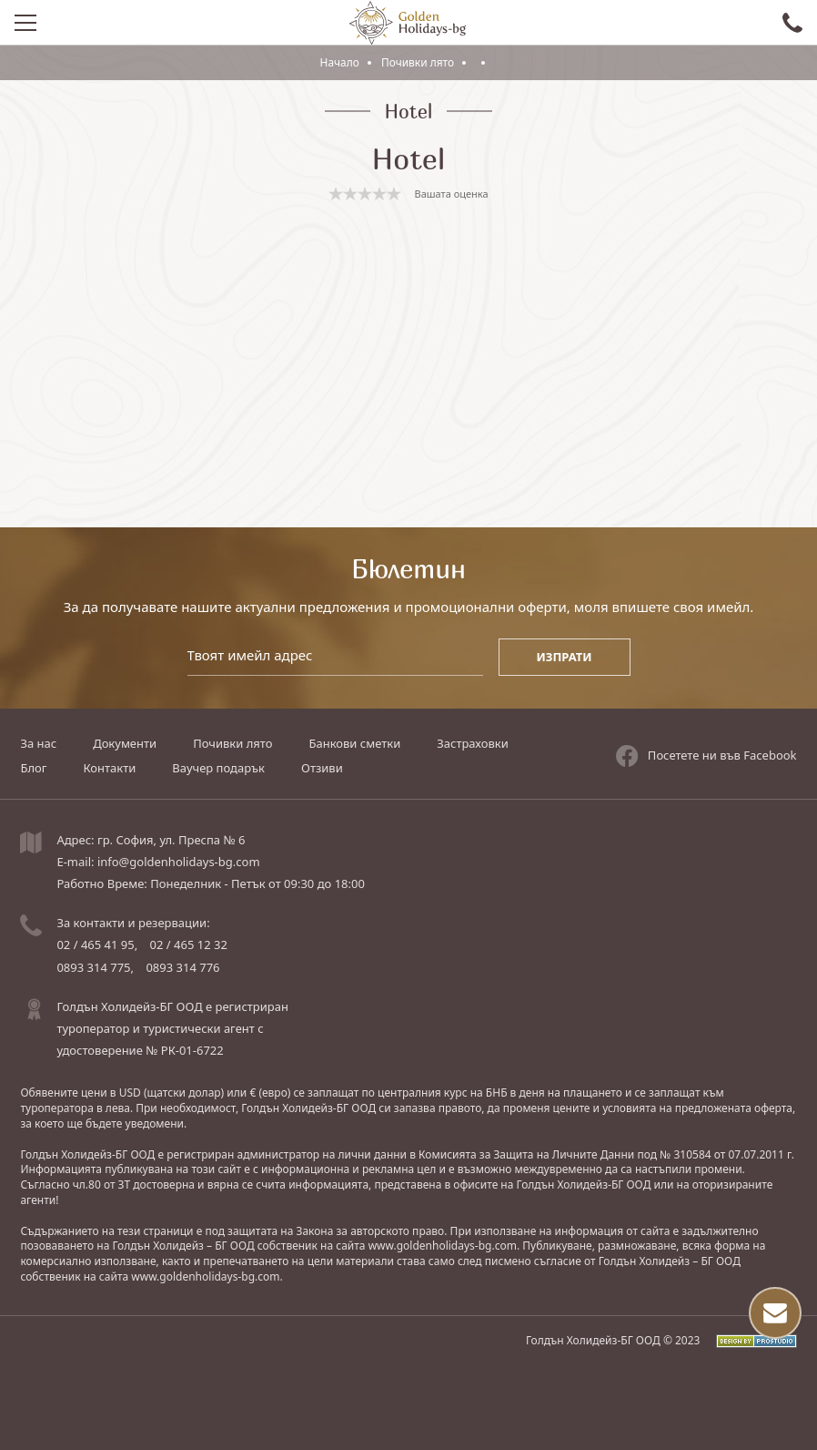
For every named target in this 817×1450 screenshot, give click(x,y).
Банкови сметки (354, 743)
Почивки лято (419, 62)
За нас (38, 743)
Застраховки (472, 743)
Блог (33, 768)
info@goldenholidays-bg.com (178, 861)
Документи (124, 743)
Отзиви (322, 768)
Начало (339, 62)
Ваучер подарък (218, 768)
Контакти (109, 768)
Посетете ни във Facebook (706, 755)
